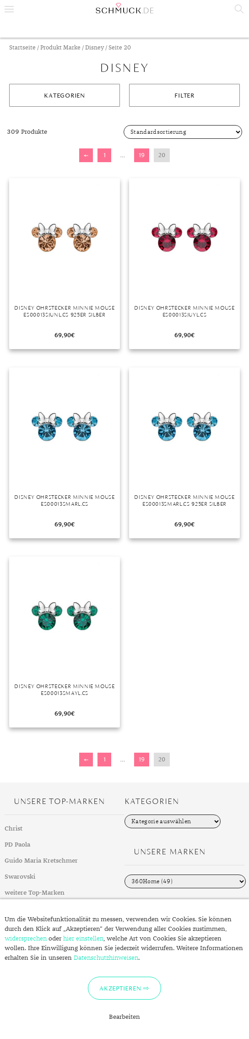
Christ (13, 829)
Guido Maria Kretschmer (41, 861)
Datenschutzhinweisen (106, 958)
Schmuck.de (124, 8)
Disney (94, 48)
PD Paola (17, 845)
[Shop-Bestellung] (183, 132)
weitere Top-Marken (35, 893)
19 (142, 155)
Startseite (22, 48)
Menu (9, 9)
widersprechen (26, 938)
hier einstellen (83, 938)
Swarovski (20, 877)
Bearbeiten (124, 1017)
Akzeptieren (120, 988)
